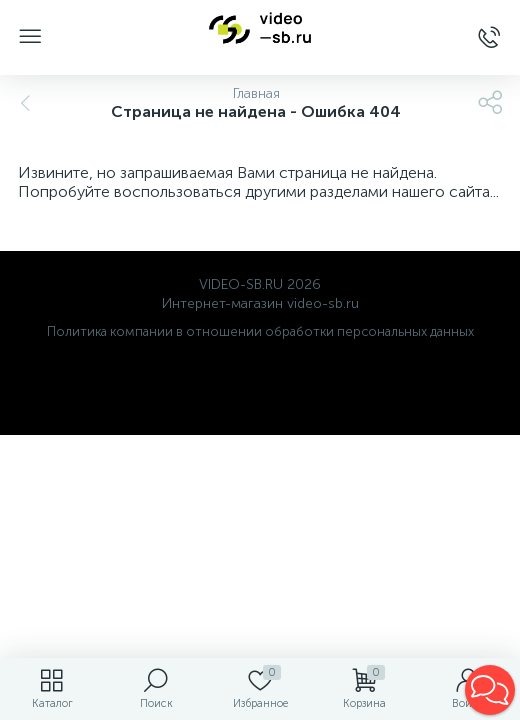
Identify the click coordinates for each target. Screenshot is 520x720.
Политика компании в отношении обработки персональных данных (260, 331)
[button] (490, 690)
